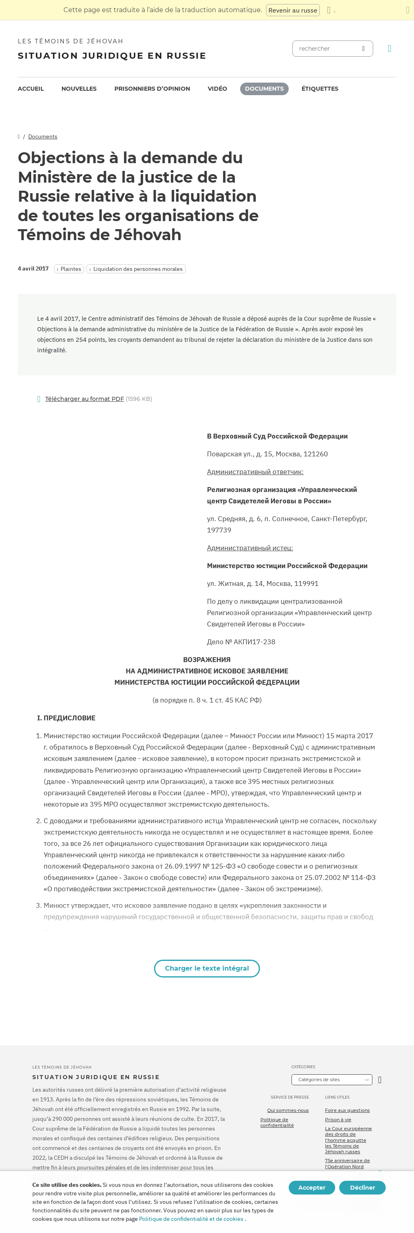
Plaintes (71, 269)
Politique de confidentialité (277, 1122)
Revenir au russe (292, 10)
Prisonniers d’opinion (152, 88)
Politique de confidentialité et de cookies (191, 1218)
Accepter (311, 1187)
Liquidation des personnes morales (138, 269)
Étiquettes (320, 88)
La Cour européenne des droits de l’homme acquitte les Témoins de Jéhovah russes (348, 1140)
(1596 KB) (98, 399)
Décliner (362, 1187)
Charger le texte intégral (207, 968)
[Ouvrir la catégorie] (380, 1079)
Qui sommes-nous (288, 1110)
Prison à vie (338, 1119)
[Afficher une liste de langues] (331, 10)
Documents (264, 88)
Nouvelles (79, 88)
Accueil (31, 88)
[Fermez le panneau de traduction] (407, 10)
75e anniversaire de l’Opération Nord (347, 1163)
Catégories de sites (319, 1079)
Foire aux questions (347, 1110)
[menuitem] (31, 89)
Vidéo (217, 88)
